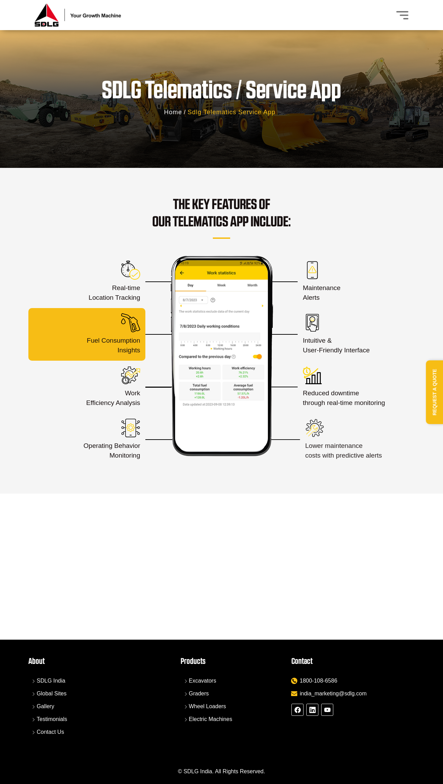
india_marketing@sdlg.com (333, 693)
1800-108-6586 (318, 681)
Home (173, 112)
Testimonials (52, 719)
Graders (199, 693)
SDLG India (51, 681)
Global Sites (51, 693)
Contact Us (50, 732)
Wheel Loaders (207, 706)
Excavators (202, 681)
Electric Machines (210, 719)
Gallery (45, 706)
